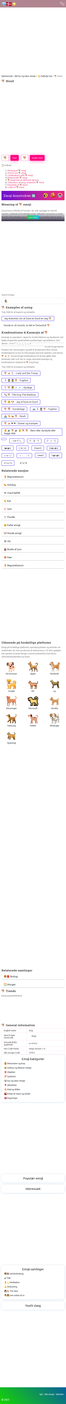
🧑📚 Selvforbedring (13, 1274)
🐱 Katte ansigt (12, 525)
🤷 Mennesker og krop (14, 1063)
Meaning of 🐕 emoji (16, 170)
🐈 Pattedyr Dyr (45, 76)
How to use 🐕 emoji (16, 173)
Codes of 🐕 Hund (15, 187)
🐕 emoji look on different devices (23, 180)
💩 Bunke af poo (13, 549)
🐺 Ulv (7, 541)
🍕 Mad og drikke (12, 1089)
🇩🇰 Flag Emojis (10, 1098)
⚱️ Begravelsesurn (14, 476)
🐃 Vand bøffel (12, 493)
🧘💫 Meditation (12, 1282)
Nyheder (60, 1394)
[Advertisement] (33, 33)
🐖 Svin (8, 509)
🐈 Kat (7, 501)
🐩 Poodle (9, 517)
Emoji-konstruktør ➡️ (19, 196)
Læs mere (33, 217)
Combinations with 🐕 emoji (20, 175)
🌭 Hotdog (10, 484)
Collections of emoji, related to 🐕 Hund (25, 182)
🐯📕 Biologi (11, 976)
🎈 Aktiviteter (10, 1085)
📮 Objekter (9, 1072)
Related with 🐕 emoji (17, 178)
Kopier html (37, 158)
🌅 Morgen (10, 984)
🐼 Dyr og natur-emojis (25, 76)
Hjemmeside (7, 76)
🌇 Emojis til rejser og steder (17, 1094)
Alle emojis (49, 1394)
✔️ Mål (7, 1278)
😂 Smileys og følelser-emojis (18, 1068)
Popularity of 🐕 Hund (17, 185)
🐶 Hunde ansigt (13, 533)
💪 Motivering (10, 1287)
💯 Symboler (10, 1076)
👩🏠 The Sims (11, 1291)
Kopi (14, 158)
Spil (41, 1394)
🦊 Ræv (8, 557)
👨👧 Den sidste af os (14, 1295)
